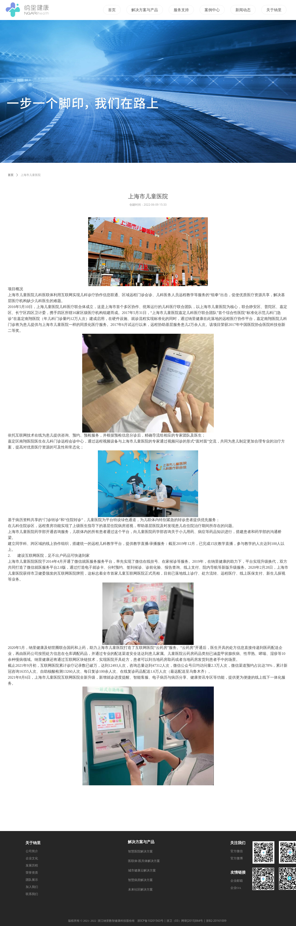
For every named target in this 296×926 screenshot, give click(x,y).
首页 (11, 175)
